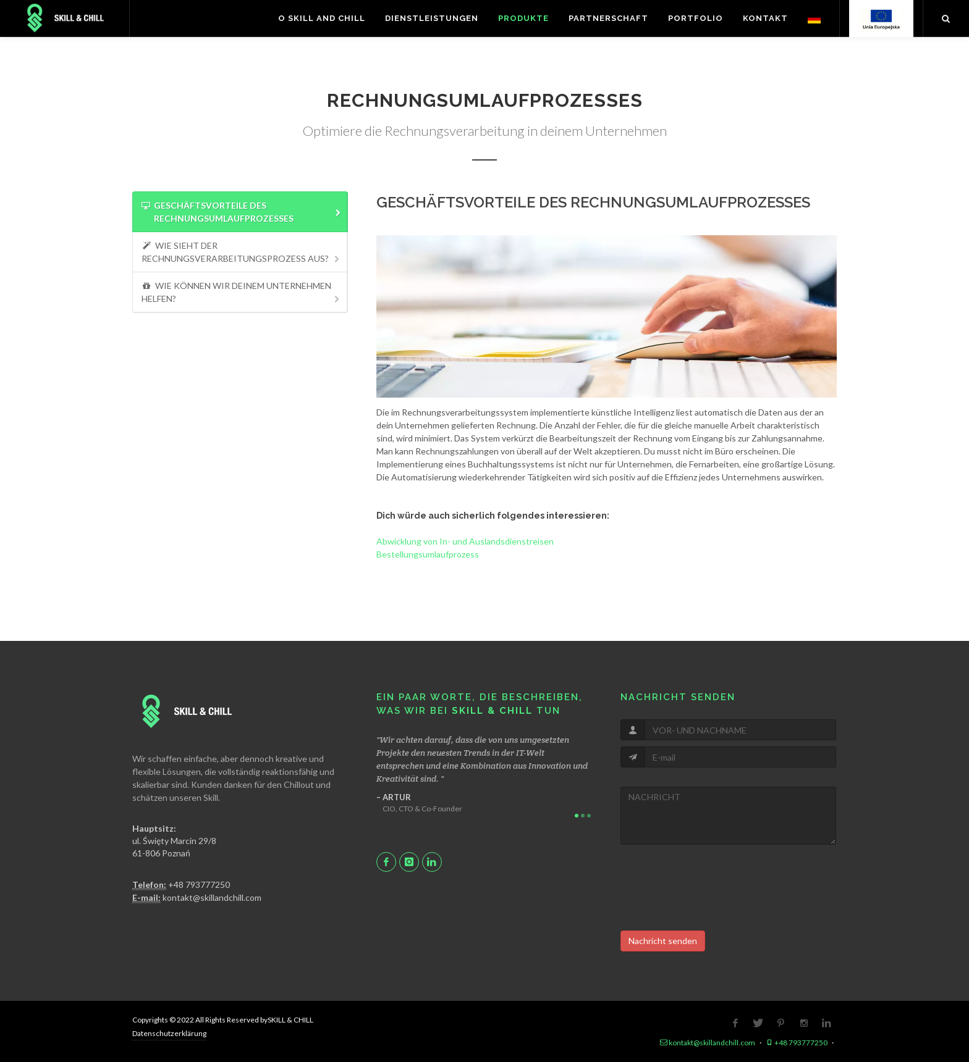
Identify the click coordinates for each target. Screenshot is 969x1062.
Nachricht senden (662, 940)
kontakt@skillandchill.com (196, 897)
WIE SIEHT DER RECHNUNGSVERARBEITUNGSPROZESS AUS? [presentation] (242, 252)
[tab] (240, 211)
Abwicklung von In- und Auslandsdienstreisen (465, 541)
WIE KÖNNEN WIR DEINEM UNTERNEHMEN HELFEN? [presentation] (242, 292)
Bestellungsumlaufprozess (427, 554)
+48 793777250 (181, 884)
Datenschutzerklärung (169, 1033)
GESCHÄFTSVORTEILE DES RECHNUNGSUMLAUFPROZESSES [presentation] (242, 212)
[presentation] (714, 888)
